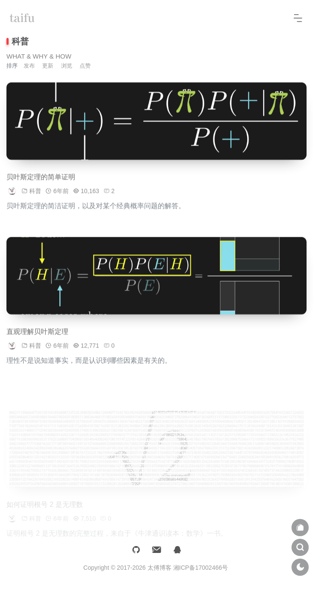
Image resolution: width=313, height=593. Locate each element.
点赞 (85, 65)
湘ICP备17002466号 (200, 567)
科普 (35, 194)
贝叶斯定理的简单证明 (40, 180)
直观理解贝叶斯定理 (37, 334)
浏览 (66, 65)
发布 (29, 65)
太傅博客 (159, 567)
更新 (47, 65)
